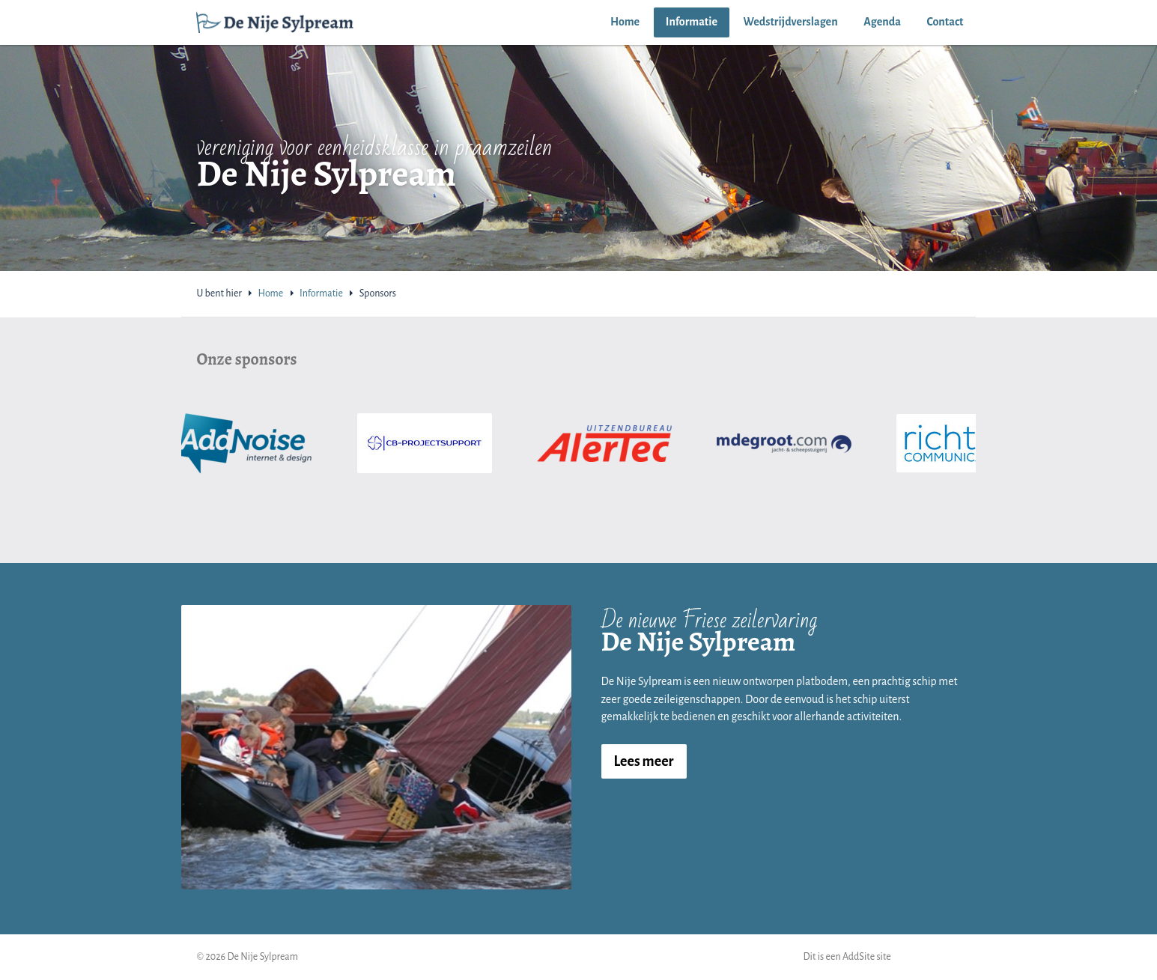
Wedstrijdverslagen (791, 22)
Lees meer (644, 761)
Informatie (691, 22)
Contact (945, 22)
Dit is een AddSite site (847, 957)
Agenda (882, 22)
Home (625, 22)
